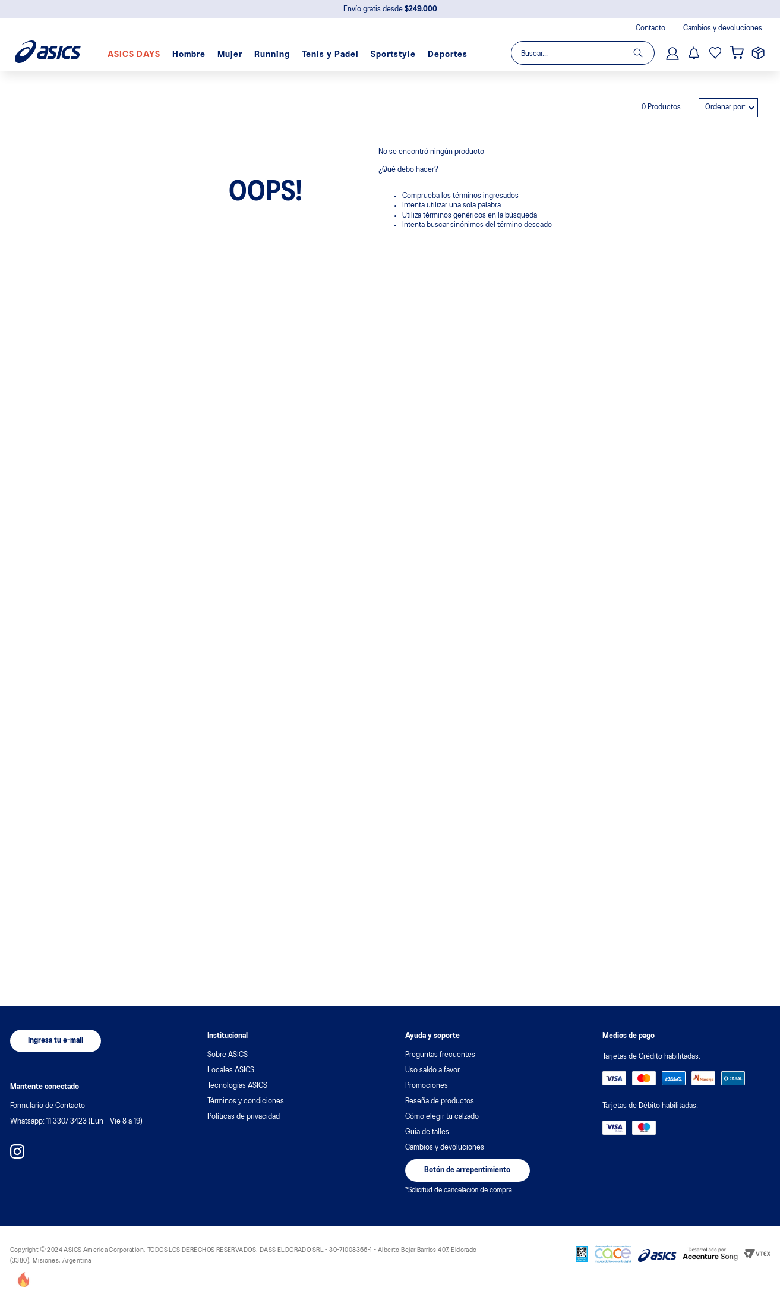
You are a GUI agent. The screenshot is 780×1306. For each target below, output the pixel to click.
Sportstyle (393, 55)
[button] (55, 1040)
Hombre (189, 55)
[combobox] (582, 53)
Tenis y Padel (330, 55)
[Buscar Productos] (643, 52)
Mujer (229, 55)
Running (272, 55)
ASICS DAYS (134, 55)
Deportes (448, 55)
